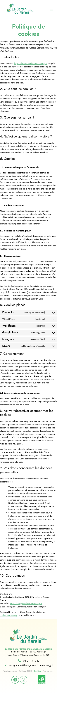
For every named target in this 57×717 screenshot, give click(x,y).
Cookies (37, 671)
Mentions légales (10, 671)
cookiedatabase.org (8, 615)
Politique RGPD (25, 671)
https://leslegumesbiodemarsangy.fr (30, 63)
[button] (47, 9)
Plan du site (47, 671)
